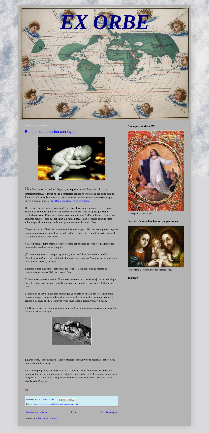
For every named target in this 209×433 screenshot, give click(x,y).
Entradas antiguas (108, 412)
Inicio (74, 412)
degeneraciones (39, 404)
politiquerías (65, 404)
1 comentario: (49, 399)
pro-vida (74, 404)
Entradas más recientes (36, 412)
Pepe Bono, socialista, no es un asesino (69, 200)
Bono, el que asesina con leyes (50, 132)
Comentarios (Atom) (47, 418)
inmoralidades (53, 404)
